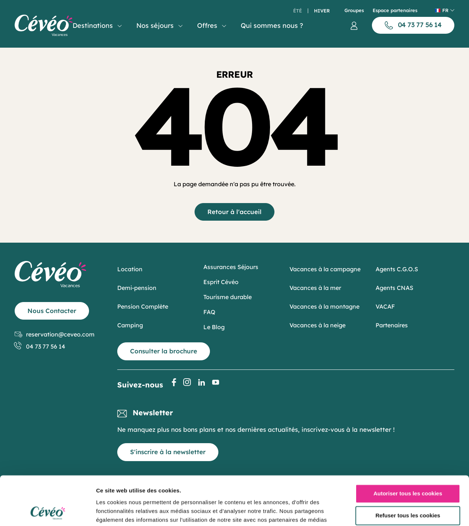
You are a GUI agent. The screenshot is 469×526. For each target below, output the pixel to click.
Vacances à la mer (315, 287)
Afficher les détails (120, 511)
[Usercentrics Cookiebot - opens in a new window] (47, 511)
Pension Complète (142, 306)
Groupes (354, 10)
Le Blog (214, 327)
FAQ (209, 312)
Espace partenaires (395, 10)
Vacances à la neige (317, 325)
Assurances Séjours (230, 267)
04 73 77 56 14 (40, 346)
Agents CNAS (394, 287)
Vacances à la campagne (325, 269)
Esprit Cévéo (221, 282)
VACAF (385, 306)
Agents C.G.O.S (397, 269)
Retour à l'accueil (234, 212)
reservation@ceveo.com (55, 334)
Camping (130, 325)
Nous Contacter (51, 311)
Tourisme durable (227, 297)
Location (130, 269)
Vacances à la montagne (324, 306)
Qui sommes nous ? (272, 25)
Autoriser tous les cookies (407, 448)
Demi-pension (136, 287)
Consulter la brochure (163, 351)
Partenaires (392, 325)
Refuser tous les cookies (408, 469)
